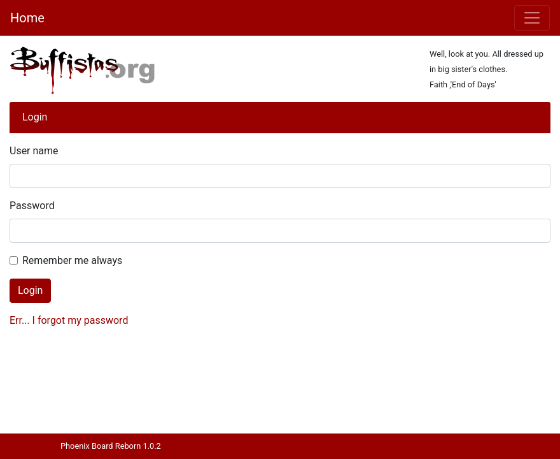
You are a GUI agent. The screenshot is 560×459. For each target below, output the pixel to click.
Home (27, 18)
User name (34, 151)
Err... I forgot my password (69, 320)
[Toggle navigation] (532, 18)
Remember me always (72, 260)
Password (32, 206)
